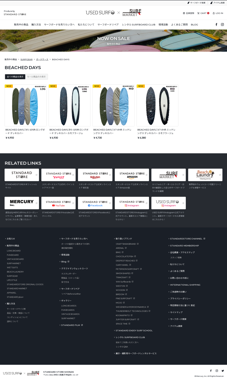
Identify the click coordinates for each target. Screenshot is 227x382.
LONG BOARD (14, 251)
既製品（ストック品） (70, 278)
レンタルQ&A (122, 346)
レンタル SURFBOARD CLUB (130, 337)
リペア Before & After (71, 294)
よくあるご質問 (177, 271)
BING (118, 252)
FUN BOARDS (67, 310)
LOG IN (219, 13)
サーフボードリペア (70, 288)
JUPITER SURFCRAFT (126, 319)
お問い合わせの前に (179, 278)
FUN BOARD (13, 255)
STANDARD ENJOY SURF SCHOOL (134, 330)
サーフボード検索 (197, 3)
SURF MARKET (14, 263)
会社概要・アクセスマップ (182, 252)
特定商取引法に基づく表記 (182, 305)
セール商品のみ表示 (36, 76)
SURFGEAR (27, 59)
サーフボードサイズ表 (16, 309)
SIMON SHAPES (123, 273)
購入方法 (11, 303)
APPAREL (11, 293)
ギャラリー (66, 300)
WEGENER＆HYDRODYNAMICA (131, 307)
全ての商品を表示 (15, 76)
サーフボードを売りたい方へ (74, 238)
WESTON (120, 286)
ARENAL (120, 248)
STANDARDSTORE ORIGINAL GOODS (25, 284)
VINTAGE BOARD (15, 259)
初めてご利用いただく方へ (127, 342)
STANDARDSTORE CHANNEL (186, 238)
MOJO (119, 303)
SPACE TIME (122, 324)
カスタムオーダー (69, 273)
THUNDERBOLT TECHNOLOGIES (132, 311)
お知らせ (11, 238)
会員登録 (190, 13)
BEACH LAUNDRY (15, 272)
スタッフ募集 (176, 257)
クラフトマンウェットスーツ (74, 268)
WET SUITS (12, 267)
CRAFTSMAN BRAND (126, 244)
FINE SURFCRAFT (124, 298)
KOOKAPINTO (123, 315)
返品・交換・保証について (18, 313)
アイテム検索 (219, 3)
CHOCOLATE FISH (124, 256)
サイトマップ (176, 312)
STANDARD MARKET (17, 288)
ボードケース (42, 59)
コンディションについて (17, 317)
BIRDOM (120, 294)
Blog (63, 261)
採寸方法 (65, 282)
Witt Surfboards (123, 282)
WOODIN (120, 290)
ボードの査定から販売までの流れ (75, 244)
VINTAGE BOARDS (70, 314)
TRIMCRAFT (122, 277)
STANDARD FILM (70, 325)
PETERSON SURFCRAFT (127, 269)
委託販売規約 (67, 248)
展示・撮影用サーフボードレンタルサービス (136, 353)
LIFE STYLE (12, 280)
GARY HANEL (122, 265)
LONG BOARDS (68, 306)
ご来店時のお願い (178, 291)
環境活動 (65, 255)
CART (203, 13)
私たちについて (177, 264)
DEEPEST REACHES (125, 261)
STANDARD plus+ (15, 297)
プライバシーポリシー (180, 298)
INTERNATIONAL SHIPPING (185, 285)
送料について (12, 321)
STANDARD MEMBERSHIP (184, 245)
